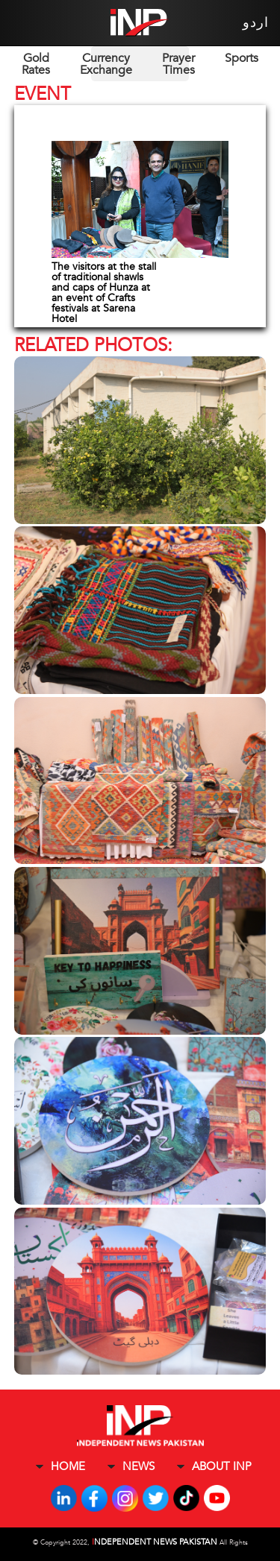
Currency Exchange (106, 64)
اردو (256, 22)
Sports (241, 58)
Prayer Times (178, 64)
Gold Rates (36, 64)
